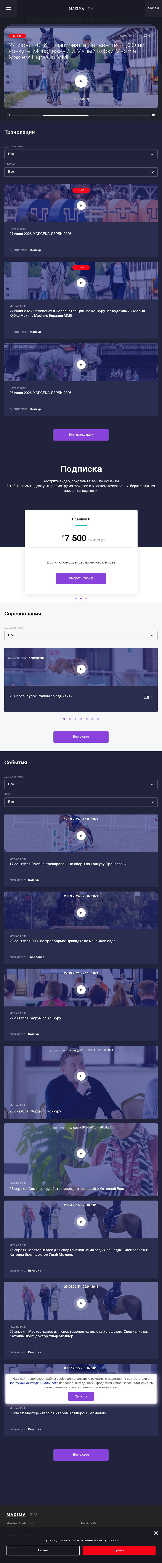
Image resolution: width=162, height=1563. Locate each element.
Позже (43, 1550)
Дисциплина (13, 146)
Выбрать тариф (81, 578)
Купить (119, 1550)
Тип (7, 794)
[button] (76, 598)
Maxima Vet (89, 1523)
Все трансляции (81, 434)
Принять (81, 1396)
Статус (9, 164)
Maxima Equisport (19, 1523)
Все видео (81, 737)
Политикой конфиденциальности (34, 1383)
